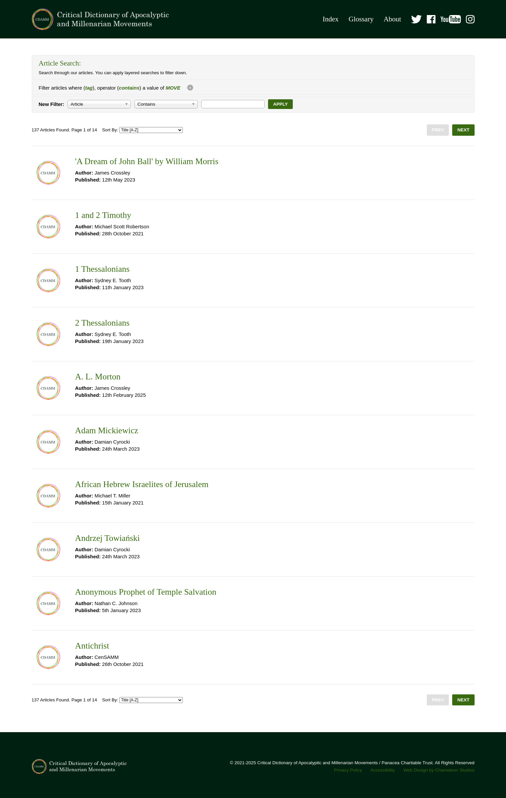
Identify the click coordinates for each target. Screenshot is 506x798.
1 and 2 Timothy (103, 215)
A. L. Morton (98, 376)
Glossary (361, 19)
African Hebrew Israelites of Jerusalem (142, 484)
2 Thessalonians (102, 323)
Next (463, 129)
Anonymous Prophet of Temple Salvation (146, 592)
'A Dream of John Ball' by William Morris (147, 161)
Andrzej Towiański (107, 538)
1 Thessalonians (102, 269)
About (392, 19)
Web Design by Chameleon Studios (439, 770)
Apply (280, 104)
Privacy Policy (348, 770)
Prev (438, 129)
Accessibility (382, 770)
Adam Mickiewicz (106, 430)
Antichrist (92, 646)
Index (331, 19)
